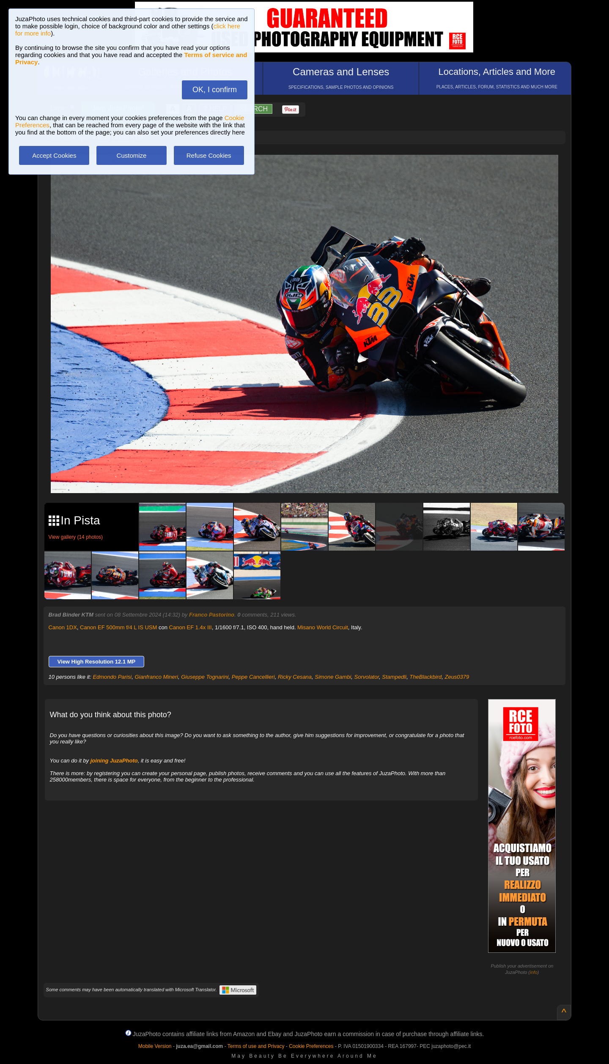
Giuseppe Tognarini (204, 677)
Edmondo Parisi (112, 677)
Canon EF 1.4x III (190, 627)
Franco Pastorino (211, 615)
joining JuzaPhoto (114, 760)
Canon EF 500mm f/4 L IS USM (118, 627)
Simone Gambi (333, 677)
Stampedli (394, 677)
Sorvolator (366, 677)
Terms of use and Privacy (256, 1046)
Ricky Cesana (295, 677)
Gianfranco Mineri (156, 677)
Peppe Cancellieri (253, 677)
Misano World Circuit (322, 627)
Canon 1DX (63, 627)
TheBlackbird (425, 677)
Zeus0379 (456, 677)
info (534, 972)
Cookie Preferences (311, 1046)
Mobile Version (155, 1046)
